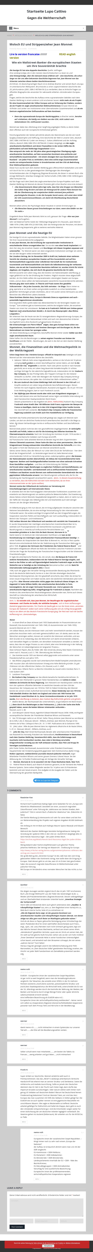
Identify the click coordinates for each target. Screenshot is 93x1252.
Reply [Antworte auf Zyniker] (24, 959)
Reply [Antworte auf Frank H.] (24, 1122)
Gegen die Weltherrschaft (46, 18)
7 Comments (32, 48)
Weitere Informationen (73, 1243)
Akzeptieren (48, 1246)
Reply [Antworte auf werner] (24, 1035)
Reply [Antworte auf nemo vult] (24, 1010)
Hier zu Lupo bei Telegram (46, 780)
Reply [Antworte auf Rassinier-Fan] (24, 874)
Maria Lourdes (22, 48)
